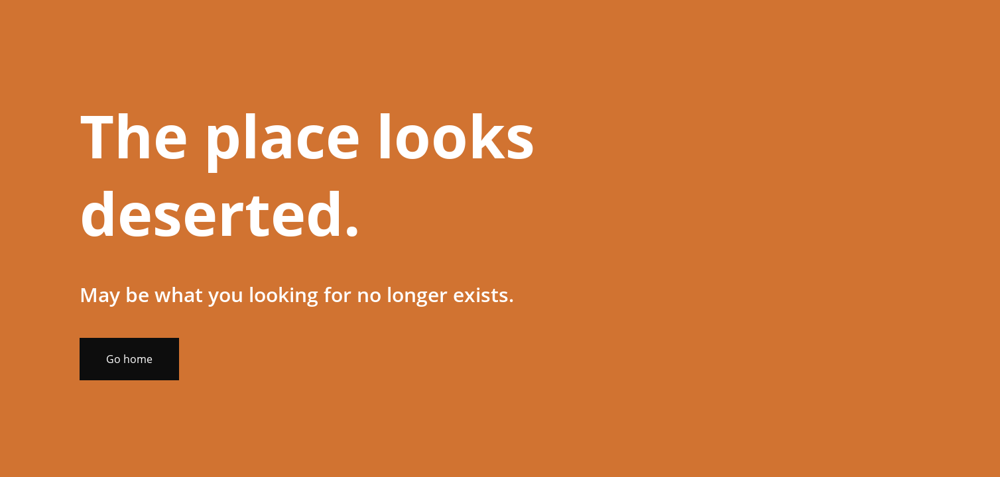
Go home (129, 359)
